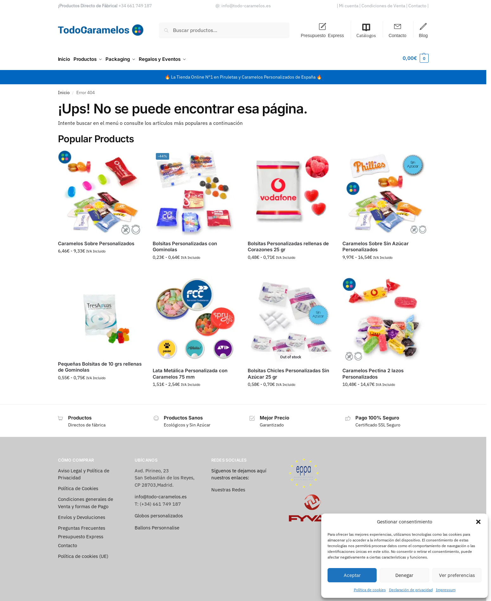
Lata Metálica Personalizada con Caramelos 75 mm (190, 372)
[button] (478, 522)
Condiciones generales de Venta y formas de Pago (85, 501)
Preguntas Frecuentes (81, 526)
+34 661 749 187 (135, 6)
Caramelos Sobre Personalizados (96, 241)
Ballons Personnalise (157, 525)
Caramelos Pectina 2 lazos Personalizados (373, 372)
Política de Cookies (78, 486)
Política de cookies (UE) (83, 554)
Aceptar (352, 575)
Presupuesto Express (322, 35)
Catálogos (366, 30)
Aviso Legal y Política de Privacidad (83, 472)
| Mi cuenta (347, 6)
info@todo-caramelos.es (246, 6)
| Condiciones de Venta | (383, 6)
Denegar (404, 575)
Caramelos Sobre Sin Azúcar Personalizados (375, 244)
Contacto (397, 35)
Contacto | (418, 6)
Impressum (446, 589)
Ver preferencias (457, 575)
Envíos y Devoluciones (81, 515)
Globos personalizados (159, 514)
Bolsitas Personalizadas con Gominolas (185, 244)
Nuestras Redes (228, 487)
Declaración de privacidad (411, 589)
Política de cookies (370, 589)
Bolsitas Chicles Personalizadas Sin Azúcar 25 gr (288, 372)
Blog (423, 35)
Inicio (64, 90)
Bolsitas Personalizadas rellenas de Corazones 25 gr (288, 244)
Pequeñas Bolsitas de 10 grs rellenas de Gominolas (100, 365)
